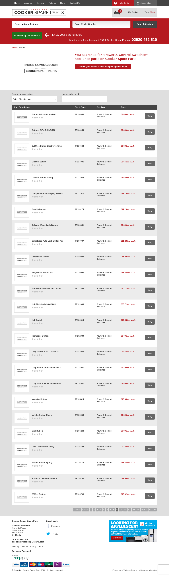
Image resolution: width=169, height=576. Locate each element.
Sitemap (15, 546)
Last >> (152, 509)
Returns (52, 3)
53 (134, 509)
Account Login (146, 3)
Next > (144, 509)
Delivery (40, 3)
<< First (77, 509)
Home (17, 3)
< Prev (85, 509)
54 (138, 509)
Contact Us (75, 3)
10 (121, 509)
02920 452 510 (144, 39)
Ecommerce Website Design (124, 570)
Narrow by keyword (70, 94)
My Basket (133, 12)
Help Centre (124, 3)
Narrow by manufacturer (22, 94)
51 (125, 509)
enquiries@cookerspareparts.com (28, 542)
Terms (40, 546)
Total (150, 12)
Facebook (55, 526)
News (62, 3)
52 (129, 509)
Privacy (33, 546)
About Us (28, 3)
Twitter (55, 534)
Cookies (24, 546)
